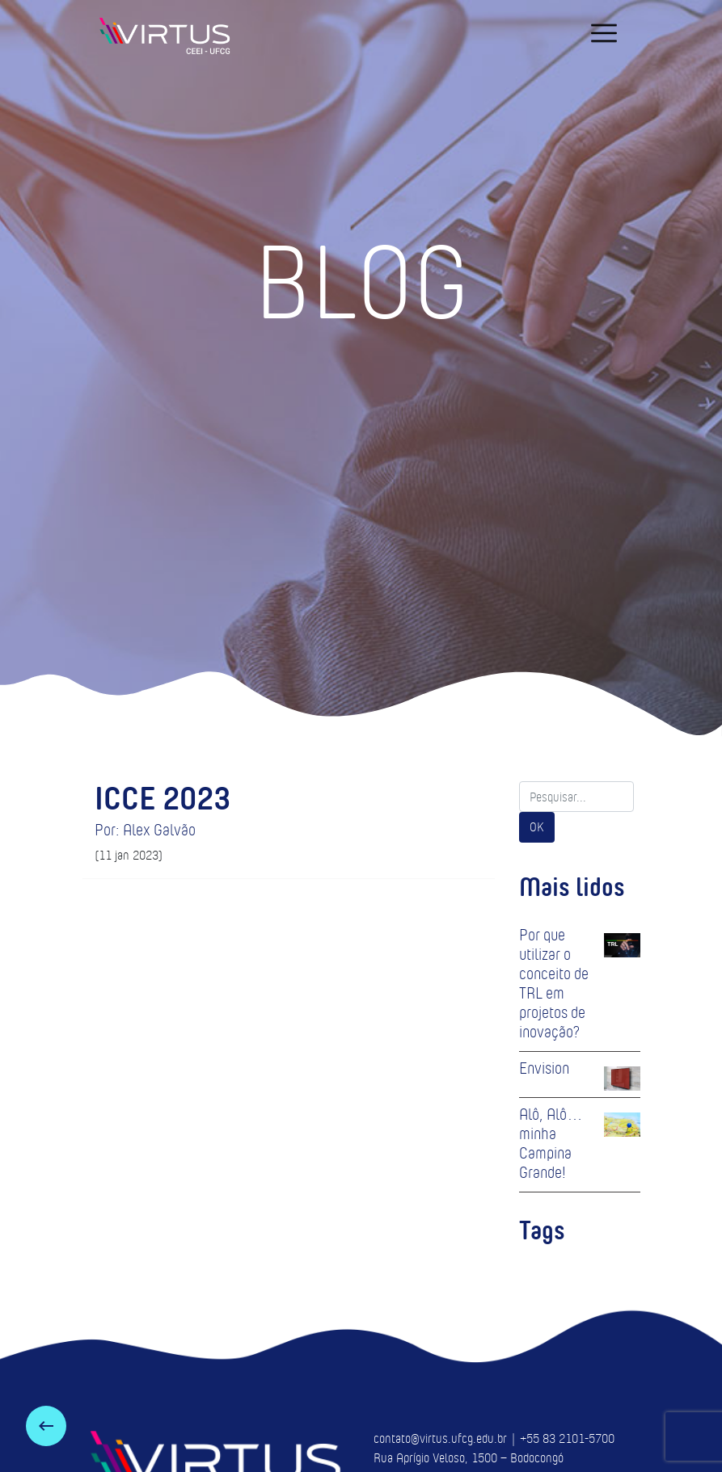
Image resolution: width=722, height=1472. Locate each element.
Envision (544, 1068)
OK (537, 827)
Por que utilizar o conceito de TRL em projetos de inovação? (554, 983)
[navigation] (604, 33)
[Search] (576, 796)
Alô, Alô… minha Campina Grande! (551, 1143)
